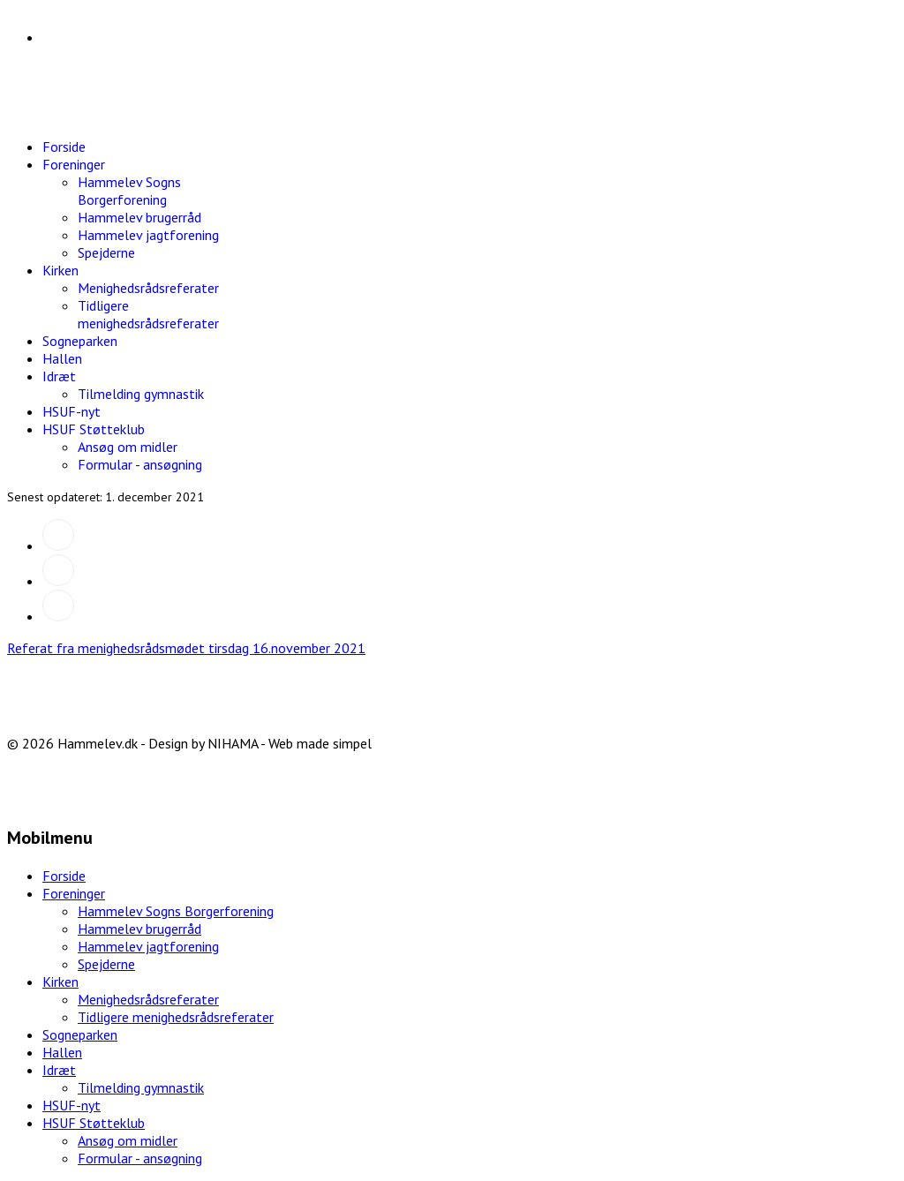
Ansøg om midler (127, 446)
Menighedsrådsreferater (148, 288)
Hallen (62, 358)
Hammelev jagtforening (148, 235)
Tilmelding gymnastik (141, 393)
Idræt (59, 376)
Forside (64, 146)
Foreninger (73, 164)
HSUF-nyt (71, 411)
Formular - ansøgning (140, 464)
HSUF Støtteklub (93, 429)
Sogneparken (79, 341)
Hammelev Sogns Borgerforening (129, 190)
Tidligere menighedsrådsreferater (148, 314)
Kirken (60, 270)
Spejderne (106, 252)
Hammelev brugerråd (139, 217)
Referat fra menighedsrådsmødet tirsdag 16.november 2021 (186, 648)
